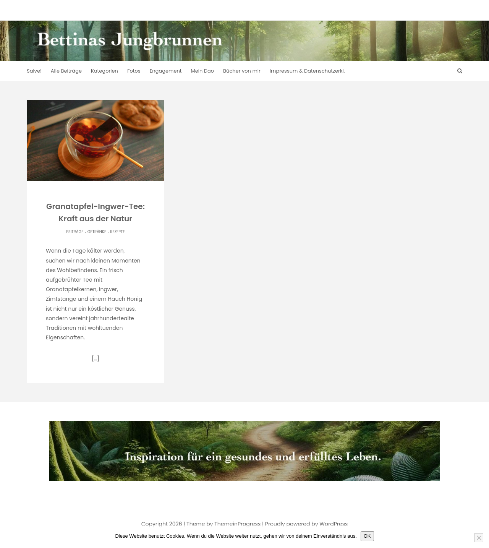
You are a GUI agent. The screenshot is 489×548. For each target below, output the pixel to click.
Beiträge (74, 232)
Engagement (166, 71)
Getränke (96, 232)
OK (367, 536)
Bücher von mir (242, 71)
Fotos (134, 71)
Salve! (34, 71)
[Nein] (478, 537)
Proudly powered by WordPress (306, 524)
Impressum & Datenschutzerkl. (307, 71)
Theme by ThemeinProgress (223, 524)
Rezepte (117, 232)
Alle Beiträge (66, 71)
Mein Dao (202, 71)
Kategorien (104, 71)
